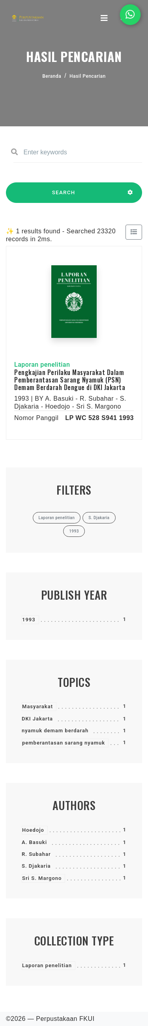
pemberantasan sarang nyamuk (63, 743)
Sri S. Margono (42, 878)
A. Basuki (34, 842)
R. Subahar (36, 854)
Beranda (51, 76)
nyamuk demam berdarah (55, 730)
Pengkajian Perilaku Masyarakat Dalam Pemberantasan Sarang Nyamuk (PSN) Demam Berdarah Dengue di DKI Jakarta (69, 380)
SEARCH (63, 196)
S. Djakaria (36, 866)
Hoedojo (33, 830)
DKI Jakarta (37, 719)
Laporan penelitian (47, 965)
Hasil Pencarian (87, 76)
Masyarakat (37, 706)
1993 (29, 620)
